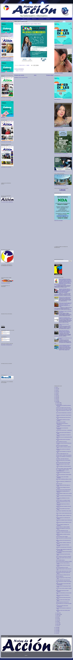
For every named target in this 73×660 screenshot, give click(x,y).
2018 (56, 398)
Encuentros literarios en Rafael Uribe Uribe (63, 574)
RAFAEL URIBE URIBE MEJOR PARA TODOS (63, 571)
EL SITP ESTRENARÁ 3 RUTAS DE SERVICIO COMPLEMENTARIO (65, 346)
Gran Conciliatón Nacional (60, 560)
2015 (56, 627)
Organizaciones (41, 18)
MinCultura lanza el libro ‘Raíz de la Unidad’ (63, 462)
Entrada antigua (49, 75)
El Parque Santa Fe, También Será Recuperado (63, 455)
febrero (57, 624)
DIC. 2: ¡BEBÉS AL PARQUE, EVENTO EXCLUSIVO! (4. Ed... (62, 470)
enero (57, 625)
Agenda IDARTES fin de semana (61, 441)
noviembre (58, 404)
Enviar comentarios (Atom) (23, 77)
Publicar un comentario (19, 70)
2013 (56, 630)
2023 (56, 391)
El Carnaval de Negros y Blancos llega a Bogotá (64, 468)
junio (57, 618)
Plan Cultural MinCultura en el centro (62, 567)
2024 (56, 390)
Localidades (48, 18)
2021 (56, 394)
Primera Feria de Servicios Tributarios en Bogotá (64, 561)
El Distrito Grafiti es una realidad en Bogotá (63, 500)
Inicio (24, 18)
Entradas (4, 331)
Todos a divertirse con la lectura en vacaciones (63, 556)
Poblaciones (34, 18)
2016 (56, 401)
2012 (56, 631)
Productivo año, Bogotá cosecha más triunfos (63, 407)
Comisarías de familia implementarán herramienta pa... (62, 606)
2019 (56, 397)
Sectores (28, 18)
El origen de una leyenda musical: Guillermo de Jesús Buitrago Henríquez (65, 318)
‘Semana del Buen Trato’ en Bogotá (61, 536)
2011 (56, 633)
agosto (57, 615)
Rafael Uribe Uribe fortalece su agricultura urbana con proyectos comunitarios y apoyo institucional (64, 331)
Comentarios (4, 333)
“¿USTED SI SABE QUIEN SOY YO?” (62, 453)
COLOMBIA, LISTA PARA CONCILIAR (62, 458)
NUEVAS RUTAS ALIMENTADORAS (65, 297)
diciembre (58, 402)
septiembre (58, 614)
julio (57, 617)
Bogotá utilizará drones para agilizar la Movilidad (64, 409)
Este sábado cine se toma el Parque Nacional (63, 489)
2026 (56, 387)
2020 (56, 395)
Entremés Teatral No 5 (59, 576)
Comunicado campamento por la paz (62, 530)
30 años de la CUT (59, 483)
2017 (56, 400)
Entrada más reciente (19, 75)
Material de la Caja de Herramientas (62, 445)
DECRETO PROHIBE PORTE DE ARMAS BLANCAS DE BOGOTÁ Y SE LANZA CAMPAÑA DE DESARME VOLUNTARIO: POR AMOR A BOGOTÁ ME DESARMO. (65, 291)
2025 (56, 388)
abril (57, 621)
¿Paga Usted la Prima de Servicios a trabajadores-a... (62, 424)
